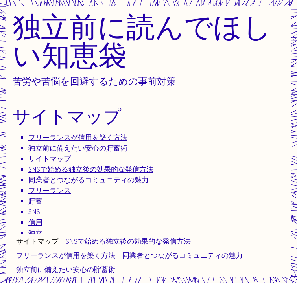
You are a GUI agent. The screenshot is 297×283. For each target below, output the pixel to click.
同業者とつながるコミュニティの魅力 (182, 255)
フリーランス (49, 190)
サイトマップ (37, 241)
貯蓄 (35, 201)
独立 (35, 232)
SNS (34, 211)
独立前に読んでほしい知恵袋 (142, 41)
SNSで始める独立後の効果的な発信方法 (128, 241)
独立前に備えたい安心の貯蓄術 (65, 269)
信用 (35, 222)
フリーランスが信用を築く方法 (65, 255)
